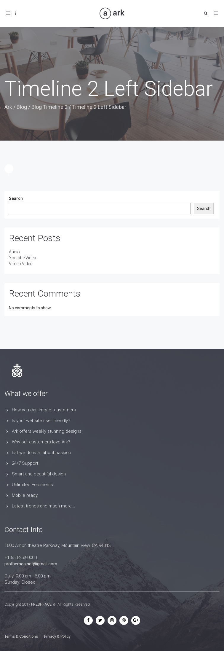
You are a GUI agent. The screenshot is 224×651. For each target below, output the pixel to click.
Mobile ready (25, 495)
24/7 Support (25, 463)
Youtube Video (22, 257)
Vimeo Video (21, 263)
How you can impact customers (44, 410)
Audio (14, 251)
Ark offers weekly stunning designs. (47, 431)
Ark (8, 107)
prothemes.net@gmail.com (30, 563)
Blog (22, 107)
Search (16, 198)
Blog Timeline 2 (49, 107)
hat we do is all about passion (41, 452)
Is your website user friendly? (41, 420)
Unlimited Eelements (32, 484)
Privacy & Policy (57, 636)
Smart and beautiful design (39, 474)
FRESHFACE (41, 604)
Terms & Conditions (21, 636)
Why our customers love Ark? (41, 442)
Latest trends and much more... (43, 506)
